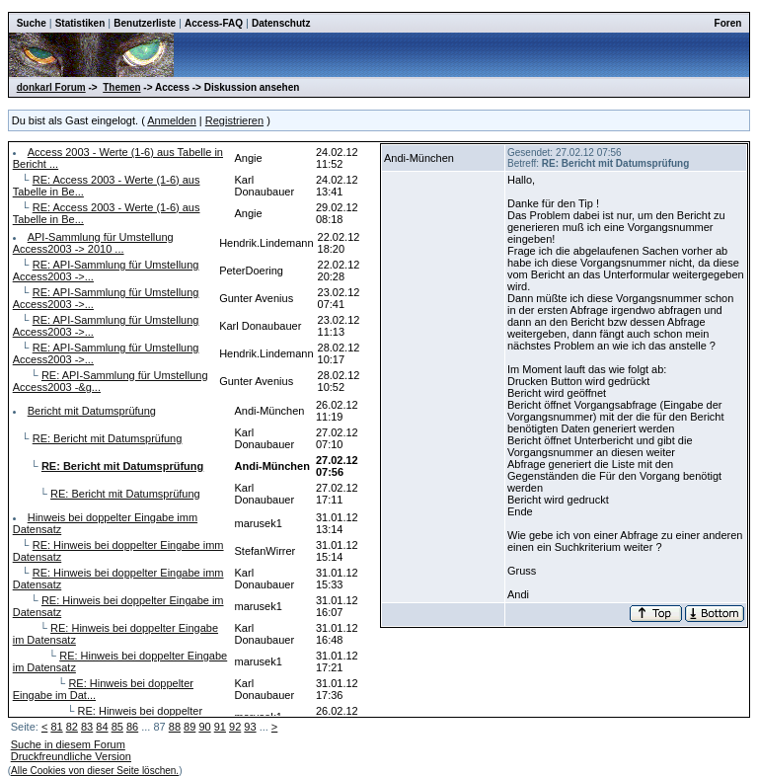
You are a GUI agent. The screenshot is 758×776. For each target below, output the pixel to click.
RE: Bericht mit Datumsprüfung (108, 438)
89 (189, 727)
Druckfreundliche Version (71, 756)
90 (204, 727)
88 (175, 727)
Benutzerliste (145, 23)
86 (132, 727)
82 (72, 727)
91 (220, 727)
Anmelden (171, 120)
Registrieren (234, 120)
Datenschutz (281, 23)
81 (56, 727)
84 (102, 727)
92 (235, 727)
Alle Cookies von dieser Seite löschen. (95, 770)
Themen (121, 87)
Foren (728, 23)
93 (250, 727)
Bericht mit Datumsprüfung (92, 411)
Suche (31, 23)
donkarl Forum (51, 87)
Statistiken (80, 23)
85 (117, 727)
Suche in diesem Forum (68, 744)
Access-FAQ (214, 23)
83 (87, 727)
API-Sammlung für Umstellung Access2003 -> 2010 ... (93, 243)
